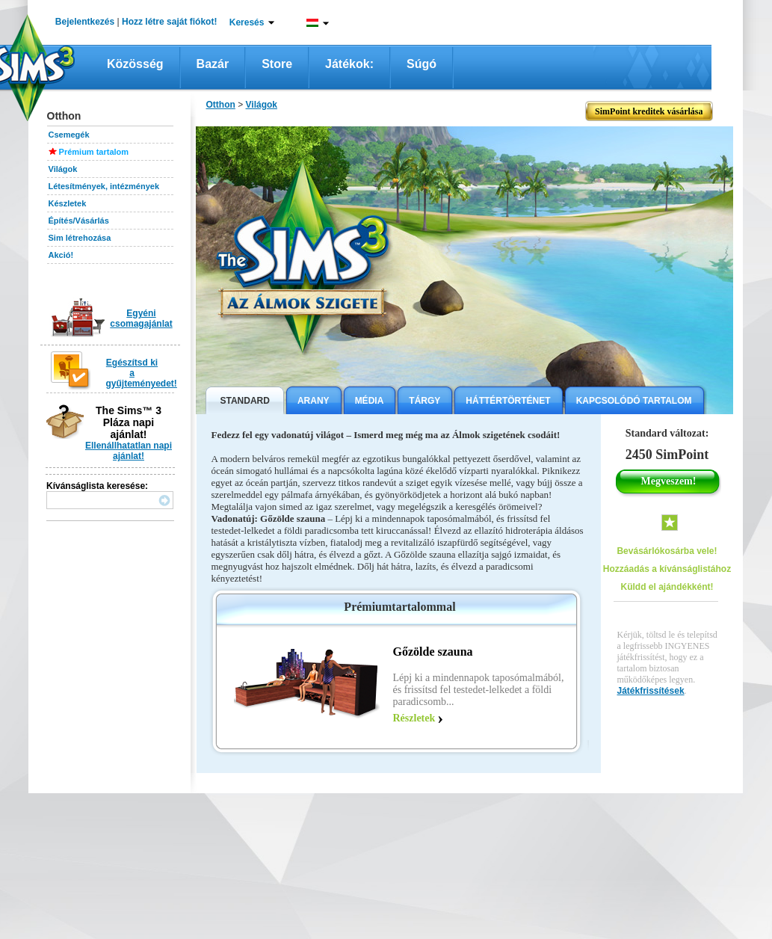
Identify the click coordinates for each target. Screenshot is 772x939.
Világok (63, 168)
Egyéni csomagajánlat (141, 318)
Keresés (247, 22)
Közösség (135, 64)
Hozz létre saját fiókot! (169, 21)
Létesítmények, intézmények (104, 186)
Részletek (414, 718)
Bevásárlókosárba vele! (667, 551)
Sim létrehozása (80, 237)
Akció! (61, 254)
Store (277, 64)
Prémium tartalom (94, 151)
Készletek (68, 203)
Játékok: (349, 64)
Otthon (220, 104)
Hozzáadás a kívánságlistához (667, 569)
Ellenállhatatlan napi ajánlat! (128, 450)
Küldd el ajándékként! (666, 587)
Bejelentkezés (84, 21)
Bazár (213, 64)
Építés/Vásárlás (79, 220)
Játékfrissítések (651, 691)
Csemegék (69, 134)
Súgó (421, 64)
